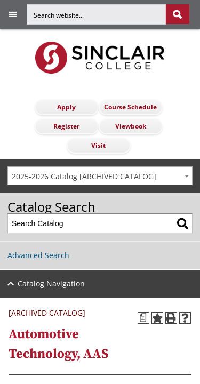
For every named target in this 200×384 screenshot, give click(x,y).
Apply (66, 106)
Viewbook (130, 126)
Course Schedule (130, 106)
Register (66, 126)
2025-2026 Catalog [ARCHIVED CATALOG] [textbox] (84, 176)
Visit (98, 145)
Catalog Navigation (51, 283)
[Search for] (96, 14)
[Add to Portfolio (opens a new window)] (157, 318)
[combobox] (100, 175)
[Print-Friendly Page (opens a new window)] (171, 318)
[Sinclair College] (100, 57)
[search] (108, 14)
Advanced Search (38, 255)
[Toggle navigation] (8, 14)
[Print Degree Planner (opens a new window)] (143, 318)
